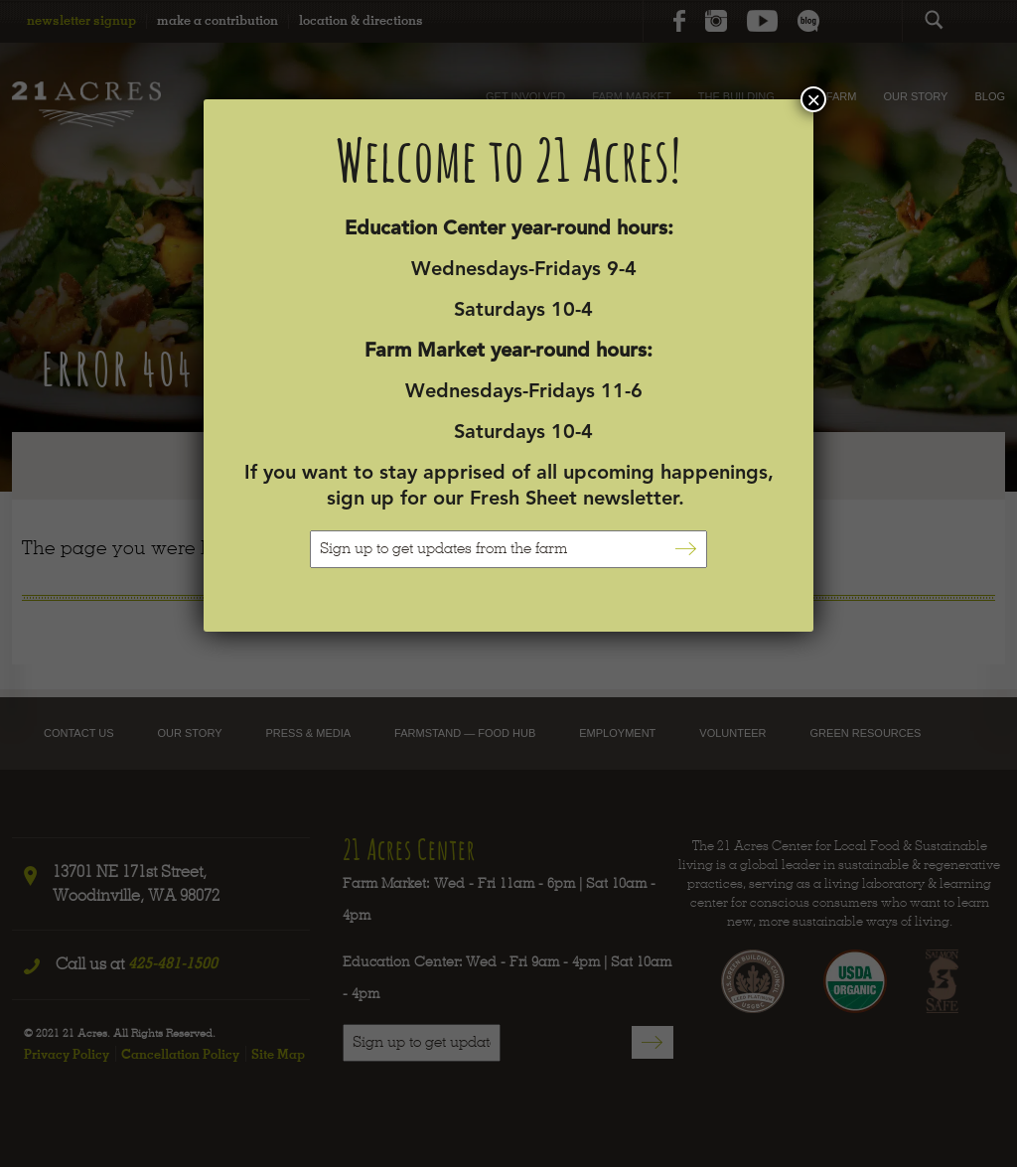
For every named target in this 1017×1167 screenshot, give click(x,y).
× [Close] (813, 99)
